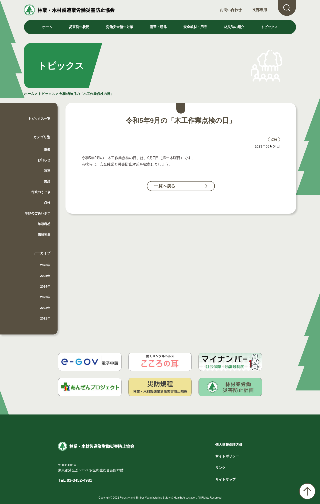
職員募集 (44, 234)
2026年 (45, 265)
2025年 (45, 276)
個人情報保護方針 (228, 444)
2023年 (45, 297)
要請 (47, 181)
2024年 (45, 286)
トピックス (269, 27)
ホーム (47, 27)
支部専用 (259, 10)
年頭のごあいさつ (37, 213)
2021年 (45, 318)
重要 (47, 149)
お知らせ (44, 160)
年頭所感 (44, 224)
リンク (220, 468)
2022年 (45, 308)
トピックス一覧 (39, 118)
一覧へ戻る (165, 186)
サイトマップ (225, 479)
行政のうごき (40, 192)
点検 (47, 202)
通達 (47, 170)
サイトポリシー (227, 456)
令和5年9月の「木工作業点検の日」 (86, 94)
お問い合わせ (231, 10)
